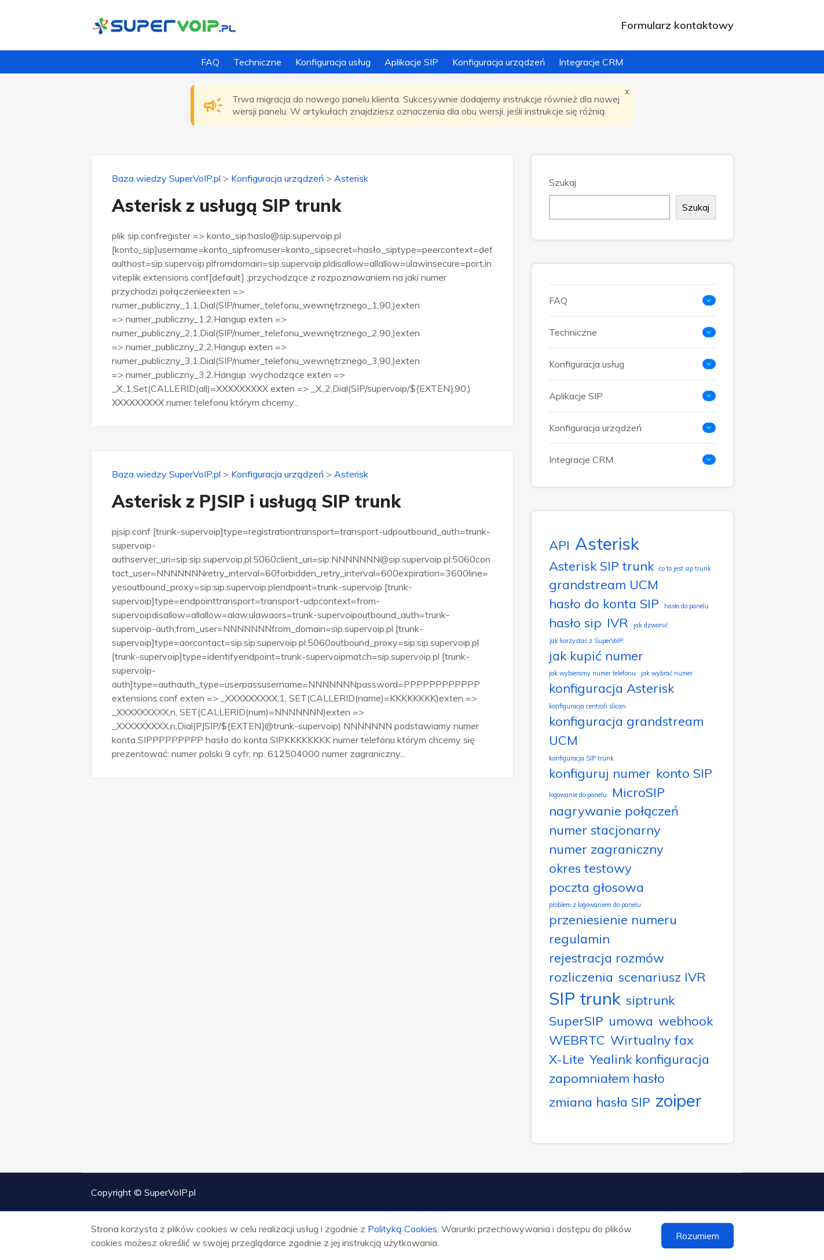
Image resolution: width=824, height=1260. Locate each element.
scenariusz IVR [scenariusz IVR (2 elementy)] (662, 977)
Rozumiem (697, 1235)
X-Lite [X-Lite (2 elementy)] (566, 1059)
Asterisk (351, 178)
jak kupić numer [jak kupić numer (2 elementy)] (596, 655)
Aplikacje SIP (411, 62)
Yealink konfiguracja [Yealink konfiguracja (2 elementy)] (649, 1059)
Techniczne (257, 62)
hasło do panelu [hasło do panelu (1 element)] (686, 606)
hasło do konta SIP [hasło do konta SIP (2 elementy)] (604, 603)
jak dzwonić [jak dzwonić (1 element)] (650, 625)
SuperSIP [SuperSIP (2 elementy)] (576, 1020)
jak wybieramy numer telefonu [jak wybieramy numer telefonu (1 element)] (592, 673)
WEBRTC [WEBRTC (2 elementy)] (577, 1040)
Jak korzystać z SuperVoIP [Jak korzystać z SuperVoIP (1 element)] (586, 641)
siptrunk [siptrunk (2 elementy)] (650, 1000)
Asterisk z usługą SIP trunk (226, 205)
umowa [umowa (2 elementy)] (631, 1020)
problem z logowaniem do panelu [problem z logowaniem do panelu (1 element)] (595, 905)
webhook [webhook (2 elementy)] (685, 1020)
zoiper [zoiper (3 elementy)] (678, 1100)
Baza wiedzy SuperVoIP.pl (166, 178)
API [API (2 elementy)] (559, 545)
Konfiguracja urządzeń (498, 62)
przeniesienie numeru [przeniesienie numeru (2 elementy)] (613, 919)
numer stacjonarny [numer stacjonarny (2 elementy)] (605, 829)
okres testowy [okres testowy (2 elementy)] (590, 868)
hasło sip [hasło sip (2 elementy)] (575, 622)
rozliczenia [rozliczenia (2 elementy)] (581, 977)
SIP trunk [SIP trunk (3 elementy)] (585, 998)
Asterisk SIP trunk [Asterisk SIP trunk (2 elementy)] (601, 566)
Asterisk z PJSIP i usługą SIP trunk (256, 501)
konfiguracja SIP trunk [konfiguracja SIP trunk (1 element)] (581, 758)
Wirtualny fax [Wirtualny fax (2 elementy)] (652, 1040)
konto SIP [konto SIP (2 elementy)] (684, 773)
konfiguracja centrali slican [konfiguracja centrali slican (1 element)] (587, 706)
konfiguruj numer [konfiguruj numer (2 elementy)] (600, 773)
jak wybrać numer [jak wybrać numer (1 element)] (667, 673)
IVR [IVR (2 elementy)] (617, 622)
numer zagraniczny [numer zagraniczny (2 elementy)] (606, 849)
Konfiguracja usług (333, 62)
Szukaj (562, 182)
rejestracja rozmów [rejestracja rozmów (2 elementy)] (606, 957)
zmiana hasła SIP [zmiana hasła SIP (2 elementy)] (599, 1102)
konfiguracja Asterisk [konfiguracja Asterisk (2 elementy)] (611, 688)
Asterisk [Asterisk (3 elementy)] (607, 543)
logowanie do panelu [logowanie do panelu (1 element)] (578, 795)
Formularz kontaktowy (677, 25)
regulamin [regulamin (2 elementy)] (579, 938)
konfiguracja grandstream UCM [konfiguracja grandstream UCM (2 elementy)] (626, 730)
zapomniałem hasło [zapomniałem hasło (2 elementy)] (607, 1078)
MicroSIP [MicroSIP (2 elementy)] (638, 792)
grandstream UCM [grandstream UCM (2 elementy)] (603, 584)
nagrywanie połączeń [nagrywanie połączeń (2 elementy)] (614, 810)
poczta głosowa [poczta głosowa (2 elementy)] (596, 887)
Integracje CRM (591, 62)
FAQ (210, 62)
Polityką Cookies (402, 1229)
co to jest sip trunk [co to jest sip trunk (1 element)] (685, 568)
